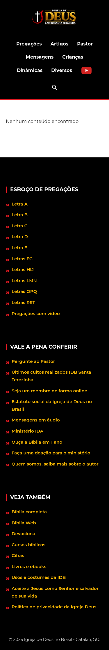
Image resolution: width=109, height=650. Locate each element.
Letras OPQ (24, 291)
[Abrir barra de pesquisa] (54, 87)
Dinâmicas (29, 70)
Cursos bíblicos (28, 544)
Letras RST (23, 302)
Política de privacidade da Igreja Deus (54, 606)
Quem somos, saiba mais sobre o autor (55, 464)
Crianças (72, 57)
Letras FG (22, 258)
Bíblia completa (29, 511)
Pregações (29, 44)
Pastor (85, 44)
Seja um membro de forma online (49, 390)
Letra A (20, 204)
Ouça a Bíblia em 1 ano (37, 442)
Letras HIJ (23, 269)
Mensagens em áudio (36, 420)
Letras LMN (24, 280)
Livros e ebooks (29, 566)
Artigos (59, 44)
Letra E (19, 247)
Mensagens (40, 57)
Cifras (18, 555)
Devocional (24, 533)
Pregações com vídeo (36, 313)
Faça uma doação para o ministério (51, 453)
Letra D (20, 236)
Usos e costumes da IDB (39, 577)
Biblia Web (24, 523)
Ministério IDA (27, 431)
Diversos (61, 70)
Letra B (20, 214)
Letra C (19, 226)
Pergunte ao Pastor (33, 361)
